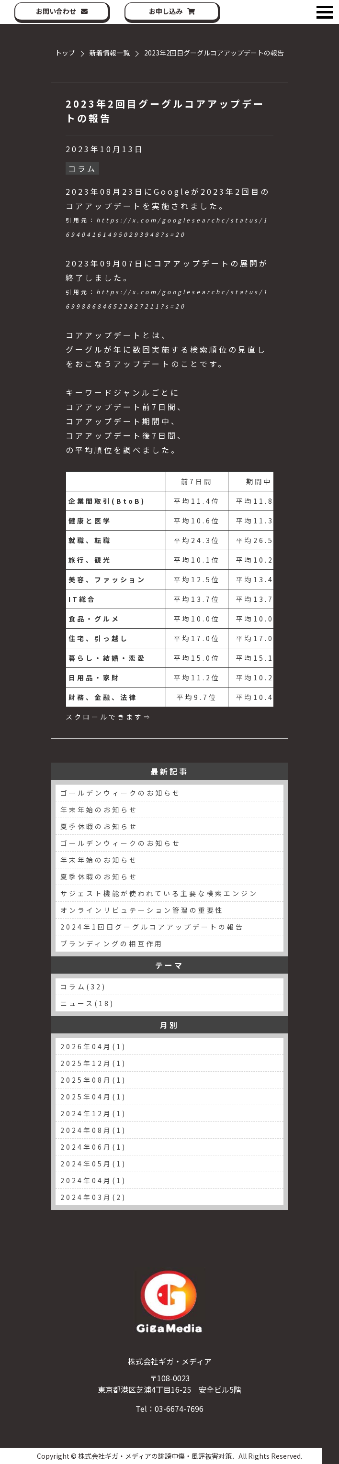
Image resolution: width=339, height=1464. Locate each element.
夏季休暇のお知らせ (99, 826)
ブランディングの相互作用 (111, 943)
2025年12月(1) (93, 1063)
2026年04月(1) (93, 1046)
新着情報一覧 (110, 52)
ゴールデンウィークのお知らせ (120, 793)
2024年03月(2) (93, 1197)
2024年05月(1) (93, 1163)
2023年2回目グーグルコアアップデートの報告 (165, 111)
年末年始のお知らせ (99, 809)
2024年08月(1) (93, 1130)
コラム (82, 168)
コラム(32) (83, 986)
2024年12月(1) (93, 1113)
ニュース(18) (87, 1003)
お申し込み (165, 11)
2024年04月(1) (93, 1180)
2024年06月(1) (93, 1147)
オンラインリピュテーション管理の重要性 (142, 910)
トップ (65, 52)
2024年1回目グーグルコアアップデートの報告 (152, 927)
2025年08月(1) (93, 1080)
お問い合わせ (56, 11)
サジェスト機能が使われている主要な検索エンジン (159, 893)
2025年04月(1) (93, 1096)
